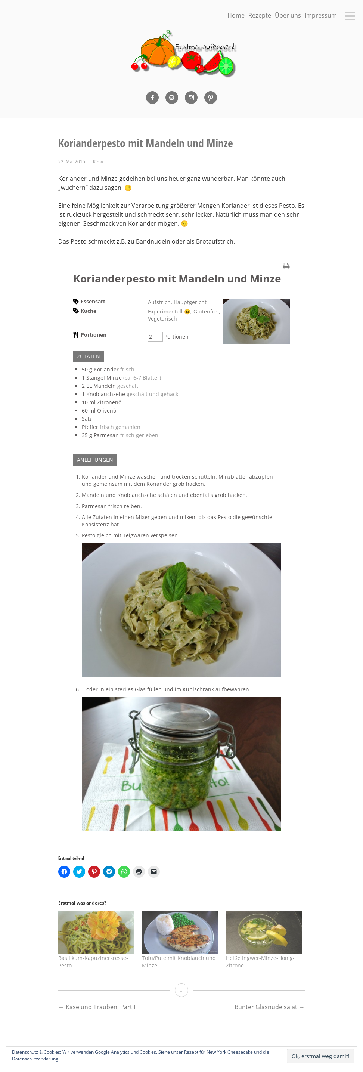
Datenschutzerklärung (35, 1059)
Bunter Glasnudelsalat (270, 1007)
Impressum (321, 15)
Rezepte (259, 15)
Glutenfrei (206, 311)
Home (236, 15)
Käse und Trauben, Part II (97, 1007)
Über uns (288, 15)
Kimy (98, 161)
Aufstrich (159, 302)
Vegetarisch (162, 318)
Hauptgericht (190, 302)
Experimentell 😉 (169, 311)
